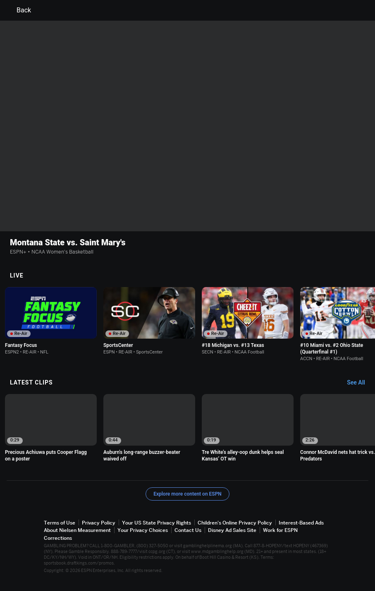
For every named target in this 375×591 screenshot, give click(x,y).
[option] (51, 321)
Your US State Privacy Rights (156, 523)
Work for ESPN (280, 530)
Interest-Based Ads (301, 523)
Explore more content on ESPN (187, 494)
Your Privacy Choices (142, 530)
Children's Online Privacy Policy (235, 523)
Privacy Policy (98, 523)
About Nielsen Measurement (77, 530)
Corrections (58, 538)
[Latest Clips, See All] (360, 383)
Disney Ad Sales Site (232, 530)
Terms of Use (59, 523)
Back (19, 10)
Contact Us (187, 530)
